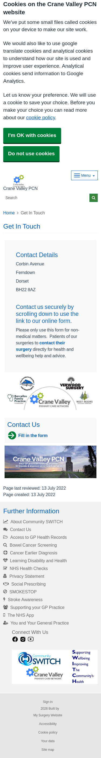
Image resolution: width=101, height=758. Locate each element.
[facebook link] (15, 639)
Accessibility (48, 723)
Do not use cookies (31, 153)
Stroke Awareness (23, 599)
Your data (48, 741)
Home (9, 213)
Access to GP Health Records (35, 537)
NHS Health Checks (25, 568)
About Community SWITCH (33, 521)
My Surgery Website (47, 715)
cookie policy (40, 117)
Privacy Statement (23, 576)
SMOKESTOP (20, 592)
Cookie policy (47, 732)
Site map (47, 749)
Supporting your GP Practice (33, 607)
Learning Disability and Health (35, 560)
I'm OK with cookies (32, 135)
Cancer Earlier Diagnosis (30, 553)
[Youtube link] (30, 639)
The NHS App (18, 615)
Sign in (48, 701)
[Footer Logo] (55, 667)
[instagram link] (23, 639)
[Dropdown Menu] (84, 175)
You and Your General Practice (36, 623)
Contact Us (17, 529)
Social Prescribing (24, 584)
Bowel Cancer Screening (30, 545)
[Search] (46, 198)
